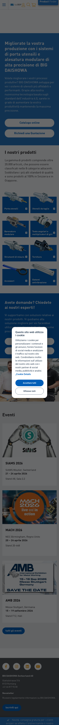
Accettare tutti (29, 383)
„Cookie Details (23, 374)
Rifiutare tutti (29, 391)
